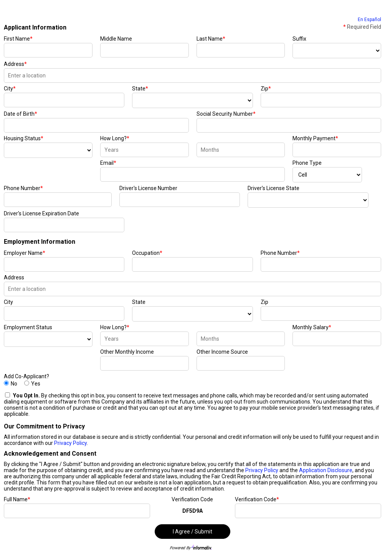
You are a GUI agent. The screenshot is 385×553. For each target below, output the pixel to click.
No (14, 384)
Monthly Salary (311, 327)
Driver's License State (273, 188)
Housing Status (23, 138)
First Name (18, 39)
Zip (266, 88)
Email (108, 163)
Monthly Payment (315, 138)
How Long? (114, 138)
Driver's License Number (148, 188)
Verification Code (192, 499)
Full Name (17, 499)
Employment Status (28, 327)
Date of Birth (20, 114)
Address (15, 64)
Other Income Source (222, 352)
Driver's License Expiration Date (41, 213)
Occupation (147, 253)
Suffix (299, 39)
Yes (35, 384)
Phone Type (307, 163)
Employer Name (24, 253)
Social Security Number (226, 114)
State (140, 88)
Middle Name (116, 39)
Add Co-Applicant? (26, 376)
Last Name (211, 39)
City (10, 88)
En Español (369, 19)
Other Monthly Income (127, 352)
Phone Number (23, 188)
